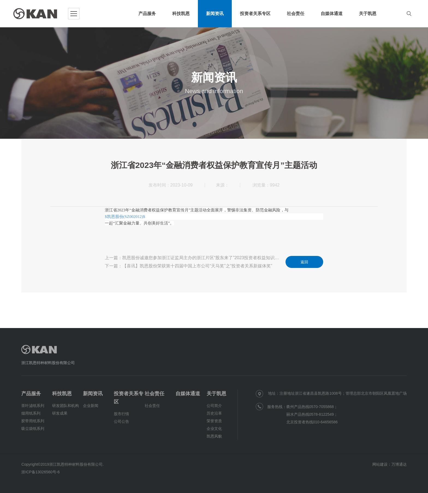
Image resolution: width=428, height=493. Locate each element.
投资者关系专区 (128, 398)
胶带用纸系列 (32, 421)
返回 (304, 262)
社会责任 (154, 393)
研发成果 (59, 413)
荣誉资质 (214, 421)
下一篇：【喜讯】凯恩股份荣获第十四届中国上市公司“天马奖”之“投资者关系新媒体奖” (188, 266)
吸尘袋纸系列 (32, 428)
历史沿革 (214, 413)
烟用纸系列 (30, 413)
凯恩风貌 (214, 436)
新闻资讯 (93, 393)
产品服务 (31, 393)
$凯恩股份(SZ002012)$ (125, 216)
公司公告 (121, 421)
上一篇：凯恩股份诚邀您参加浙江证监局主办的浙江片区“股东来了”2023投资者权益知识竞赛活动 (193, 257)
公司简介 (214, 405)
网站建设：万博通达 (389, 464)
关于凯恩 (216, 393)
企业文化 (214, 428)
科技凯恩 (62, 393)
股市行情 (121, 414)
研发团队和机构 (65, 405)
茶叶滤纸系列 (32, 405)
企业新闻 (90, 405)
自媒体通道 (188, 393)
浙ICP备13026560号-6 (40, 472)
